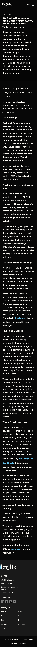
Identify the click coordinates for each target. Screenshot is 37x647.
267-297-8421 (6, 584)
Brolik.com (20, 318)
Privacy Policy (28, 639)
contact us (16, 549)
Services (4, 616)
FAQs (20, 620)
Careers (4, 624)
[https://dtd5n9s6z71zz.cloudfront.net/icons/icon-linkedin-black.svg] (10, 601)
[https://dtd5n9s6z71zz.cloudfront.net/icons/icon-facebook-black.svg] (6, 601)
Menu (28, 5)
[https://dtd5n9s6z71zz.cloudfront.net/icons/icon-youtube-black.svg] (14, 601)
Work (20, 612)
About (3, 612)
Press (3, 628)
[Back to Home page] (7, 5)
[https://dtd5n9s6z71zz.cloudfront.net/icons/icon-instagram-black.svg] (2, 601)
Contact (21, 624)
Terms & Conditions (18, 643)
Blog (2, 620)
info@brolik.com (7, 580)
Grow (20, 616)
